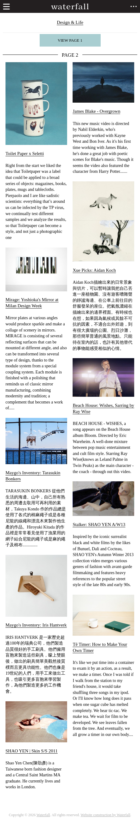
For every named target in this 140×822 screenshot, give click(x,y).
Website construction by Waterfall (105, 815)
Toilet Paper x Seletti (24, 153)
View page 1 (70, 40)
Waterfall (43, 815)
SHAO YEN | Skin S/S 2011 (31, 750)
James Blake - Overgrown (96, 111)
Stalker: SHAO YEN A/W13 (99, 524)
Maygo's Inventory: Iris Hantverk (36, 625)
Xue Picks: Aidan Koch (94, 270)
